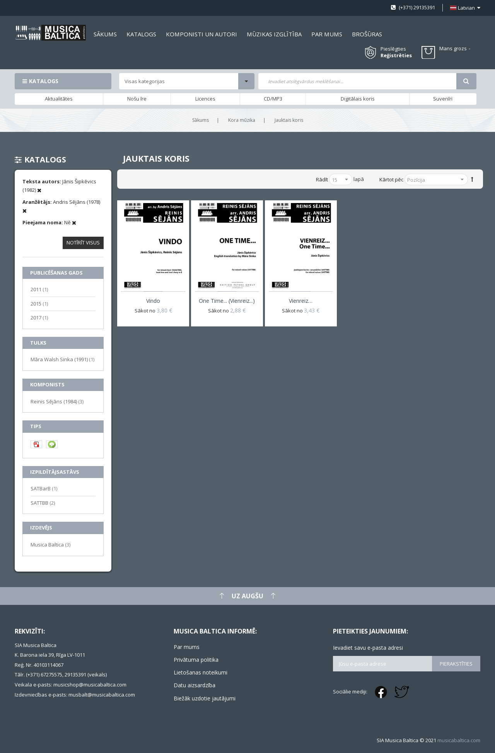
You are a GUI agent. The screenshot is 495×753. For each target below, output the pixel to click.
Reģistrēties (396, 55)
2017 (39, 317)
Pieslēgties (393, 48)
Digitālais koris (358, 98)
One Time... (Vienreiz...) (227, 300)
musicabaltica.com (458, 740)
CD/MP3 (273, 98)
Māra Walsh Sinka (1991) (62, 359)
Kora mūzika (241, 120)
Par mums (187, 647)
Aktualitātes (59, 98)
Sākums (200, 120)
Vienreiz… (300, 300)
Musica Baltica (50, 544)
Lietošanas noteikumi (200, 672)
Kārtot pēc (391, 179)
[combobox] (357, 81)
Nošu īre (137, 98)
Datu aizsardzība (194, 685)
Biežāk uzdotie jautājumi (205, 698)
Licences (205, 98)
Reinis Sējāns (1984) (57, 401)
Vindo (153, 300)
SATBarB (44, 488)
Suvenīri (442, 98)
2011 (39, 289)
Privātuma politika (196, 659)
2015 (39, 303)
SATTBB (43, 502)
